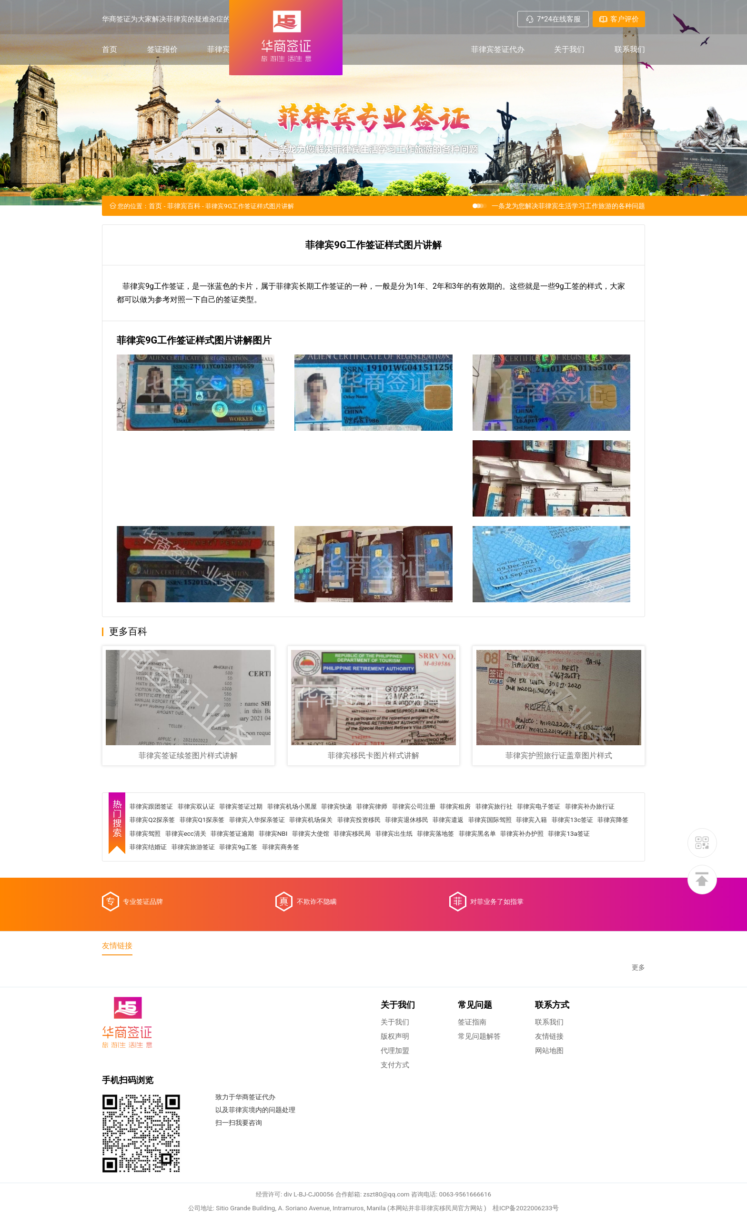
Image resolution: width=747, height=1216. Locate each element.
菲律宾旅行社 (524, 848)
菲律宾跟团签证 (155, 848)
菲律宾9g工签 (394, 890)
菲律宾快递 (354, 848)
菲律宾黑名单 (152, 890)
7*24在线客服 (553, 19)
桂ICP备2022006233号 (534, 1161)
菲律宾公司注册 (437, 848)
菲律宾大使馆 (451, 876)
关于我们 (569, 53)
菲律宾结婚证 (297, 890)
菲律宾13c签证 (192, 876)
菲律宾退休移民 (487, 862)
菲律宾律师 (392, 848)
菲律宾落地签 (585, 876)
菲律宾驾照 (274, 876)
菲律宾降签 (235, 876)
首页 (109, 53)
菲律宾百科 (226, 53)
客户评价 (619, 19)
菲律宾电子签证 (571, 848)
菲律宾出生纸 (541, 876)
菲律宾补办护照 (200, 890)
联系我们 (630, 53)
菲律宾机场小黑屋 (306, 848)
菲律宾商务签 (439, 890)
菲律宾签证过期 (251, 848)
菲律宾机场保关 (384, 862)
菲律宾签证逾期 (367, 876)
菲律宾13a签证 (250, 890)
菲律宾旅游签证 (345, 890)
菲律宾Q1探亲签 (267, 862)
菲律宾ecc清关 (317, 876)
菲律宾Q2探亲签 (214, 862)
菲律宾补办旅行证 (158, 862)
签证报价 (162, 53)
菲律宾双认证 (203, 848)
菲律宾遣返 (532, 862)
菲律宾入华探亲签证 (326, 862)
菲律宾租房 (482, 848)
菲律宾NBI (410, 876)
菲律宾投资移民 (436, 862)
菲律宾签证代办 (498, 53)
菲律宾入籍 (148, 876)
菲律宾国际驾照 (577, 862)
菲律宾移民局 (496, 876)
